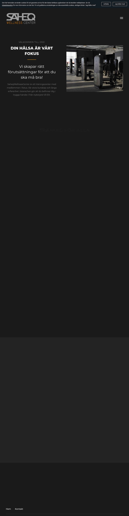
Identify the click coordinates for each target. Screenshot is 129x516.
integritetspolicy (7, 5)
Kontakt (19, 509)
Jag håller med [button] (120, 4)
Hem (8, 509)
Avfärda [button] (106, 4)
